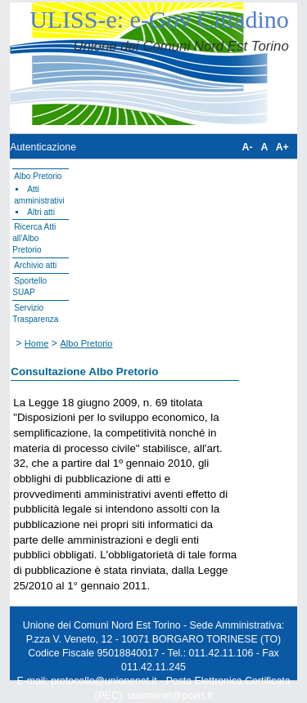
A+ (282, 147)
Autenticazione (43, 147)
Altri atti (41, 212)
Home (37, 343)
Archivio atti (35, 265)
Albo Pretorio (37, 176)
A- (247, 147)
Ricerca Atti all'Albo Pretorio (34, 238)
